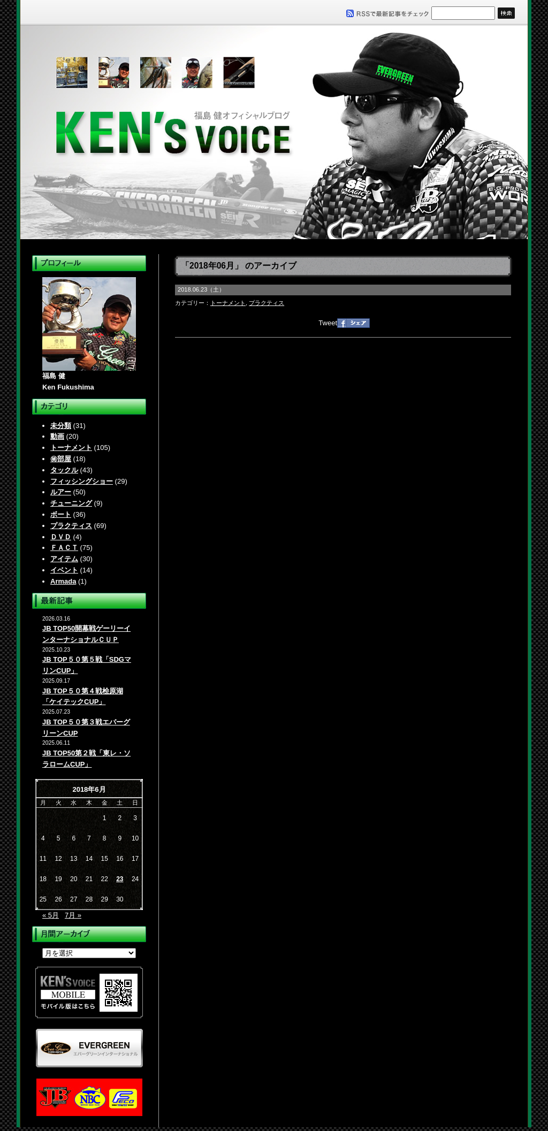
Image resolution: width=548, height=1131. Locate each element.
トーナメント (71, 448)
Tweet (327, 323)
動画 (57, 436)
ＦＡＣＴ (64, 548)
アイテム (64, 559)
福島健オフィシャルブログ (274, 132)
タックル (64, 470)
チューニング (71, 503)
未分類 (60, 426)
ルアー (60, 492)
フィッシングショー (81, 481)
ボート (60, 514)
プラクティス (71, 526)
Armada (63, 581)
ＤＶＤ (60, 537)
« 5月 (50, 915)
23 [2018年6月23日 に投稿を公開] (119, 879)
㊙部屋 (60, 459)
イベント (64, 570)
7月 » (73, 915)
